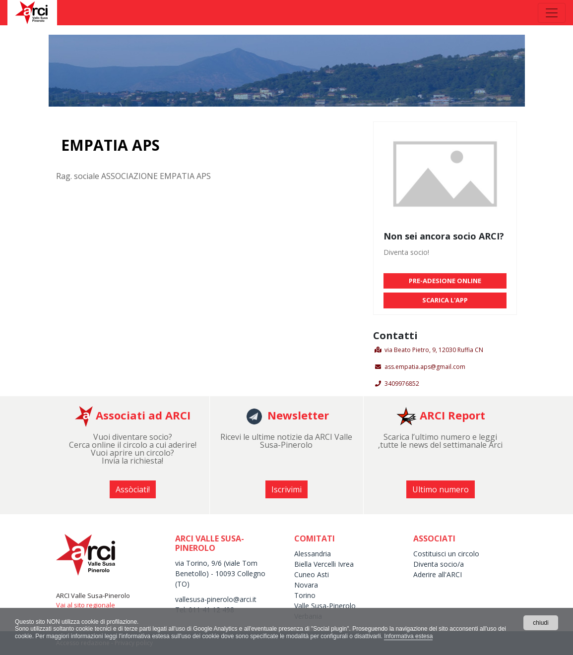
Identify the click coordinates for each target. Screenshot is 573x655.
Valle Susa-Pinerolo (325, 605)
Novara (306, 585)
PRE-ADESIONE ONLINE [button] (445, 280)
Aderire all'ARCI (437, 574)
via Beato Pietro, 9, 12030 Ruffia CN (433, 350)
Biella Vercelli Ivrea (324, 564)
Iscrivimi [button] (286, 489)
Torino (305, 595)
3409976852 (401, 383)
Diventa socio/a (438, 564)
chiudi (540, 622)
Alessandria (312, 553)
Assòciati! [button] (133, 489)
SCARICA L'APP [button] (445, 300)
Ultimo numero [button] (440, 489)
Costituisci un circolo (446, 553)
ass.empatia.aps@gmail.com (424, 366)
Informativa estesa (408, 636)
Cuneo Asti (311, 574)
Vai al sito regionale (85, 604)
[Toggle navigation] (552, 13)
